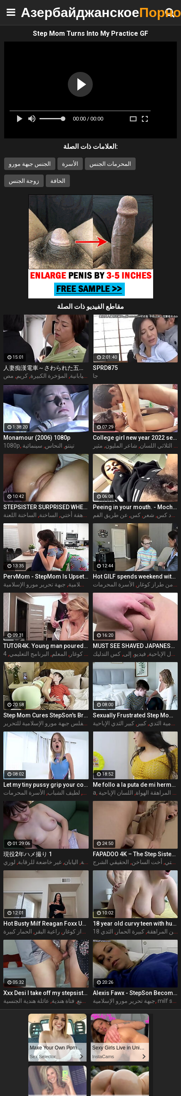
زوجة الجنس (24, 180)
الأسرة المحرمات (113, 584)
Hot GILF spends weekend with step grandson (135, 576)
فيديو (140, 653)
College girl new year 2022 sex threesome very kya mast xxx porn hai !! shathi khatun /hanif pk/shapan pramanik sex (135, 437)
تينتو (69, 445)
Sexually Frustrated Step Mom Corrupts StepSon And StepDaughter (135, 715)
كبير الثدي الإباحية (113, 723)
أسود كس (169, 515)
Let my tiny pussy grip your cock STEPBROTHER (46, 784)
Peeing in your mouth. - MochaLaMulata (135, 507)
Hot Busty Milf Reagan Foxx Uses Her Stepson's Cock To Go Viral (46, 923)
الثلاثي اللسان (156, 445)
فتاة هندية (63, 1000)
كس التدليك (107, 653)
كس (135, 515)
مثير (98, 445)
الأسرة (70, 163)
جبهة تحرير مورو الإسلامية (124, 1000)
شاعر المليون (121, 445)
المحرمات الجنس (110, 163)
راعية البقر (47, 931)
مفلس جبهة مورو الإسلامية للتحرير (45, 723)
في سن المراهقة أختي (87, 515)
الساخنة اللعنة (20, 515)
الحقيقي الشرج (111, 862)
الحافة (57, 180)
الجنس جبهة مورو (30, 163)
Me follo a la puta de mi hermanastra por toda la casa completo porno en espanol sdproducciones (135, 784)
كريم (22, 375)
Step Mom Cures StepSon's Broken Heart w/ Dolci (46, 715)
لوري (9, 862)
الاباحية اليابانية (87, 375)
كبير (141, 723)
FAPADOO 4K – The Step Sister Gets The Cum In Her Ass (135, 854)
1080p (11, 445)
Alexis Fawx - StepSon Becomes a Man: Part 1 (135, 993)
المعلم (59, 653)
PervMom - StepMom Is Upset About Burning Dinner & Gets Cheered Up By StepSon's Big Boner (46, 576)
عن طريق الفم (110, 515)
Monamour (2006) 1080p (36, 437)
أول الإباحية (162, 653)
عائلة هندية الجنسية (26, 1000)
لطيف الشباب (63, 792)
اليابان (71, 862)
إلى (127, 653)
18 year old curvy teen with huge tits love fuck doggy (135, 923)
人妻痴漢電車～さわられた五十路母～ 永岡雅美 (46, 368)
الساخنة (48, 515)
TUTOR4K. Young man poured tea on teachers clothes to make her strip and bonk (46, 646)
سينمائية (32, 445)
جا (95, 375)
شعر (148, 515)
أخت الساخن (146, 862)
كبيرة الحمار (130, 931)
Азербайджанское (41, 12)
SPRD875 (105, 368)
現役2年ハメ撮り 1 (27, 854)
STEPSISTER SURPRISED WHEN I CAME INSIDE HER (46, 507)
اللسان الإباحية (116, 792)
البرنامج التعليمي (29, 653)
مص (8, 375)
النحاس (53, 445)
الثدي (107, 931)
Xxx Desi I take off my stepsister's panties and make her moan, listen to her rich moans (46, 993)
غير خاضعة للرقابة (40, 862)
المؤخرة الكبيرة (48, 375)
